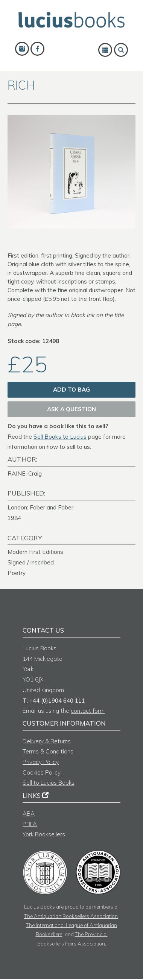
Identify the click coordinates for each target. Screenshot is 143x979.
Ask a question (71, 409)
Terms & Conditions (48, 751)
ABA (29, 813)
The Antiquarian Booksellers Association (71, 916)
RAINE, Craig (25, 473)
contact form (88, 710)
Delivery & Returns (47, 741)
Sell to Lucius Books (49, 782)
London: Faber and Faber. (41, 507)
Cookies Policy (42, 772)
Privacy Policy (41, 762)
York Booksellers (44, 834)
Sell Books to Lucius (60, 436)
